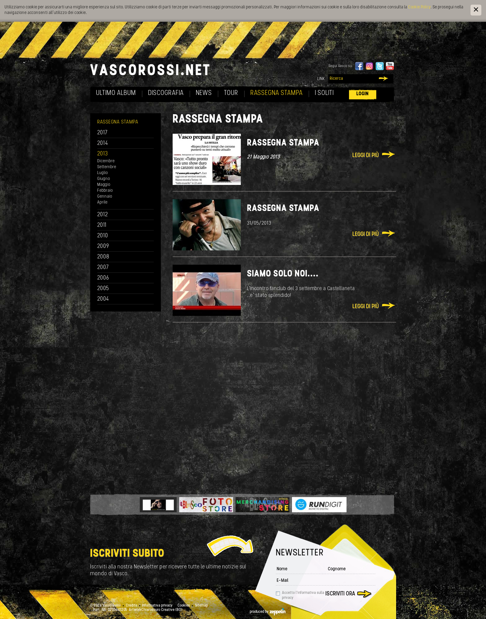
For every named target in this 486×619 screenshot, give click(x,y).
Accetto (303, 595)
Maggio (103, 184)
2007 (103, 268)
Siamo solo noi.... (283, 274)
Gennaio (104, 196)
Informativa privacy (157, 606)
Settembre (106, 167)
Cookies (184, 606)
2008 (103, 257)
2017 (102, 133)
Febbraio (105, 190)
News (204, 93)
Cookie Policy (419, 7)
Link (321, 79)
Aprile (102, 202)
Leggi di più (365, 156)
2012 (102, 215)
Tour (231, 93)
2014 (102, 143)
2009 (103, 246)
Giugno (103, 179)
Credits (131, 606)
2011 (102, 225)
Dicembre (106, 161)
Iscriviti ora (340, 594)
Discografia (166, 93)
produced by (267, 612)
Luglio (102, 173)
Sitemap (201, 606)
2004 (103, 299)
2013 (102, 154)
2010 (102, 236)
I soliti (324, 93)
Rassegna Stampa (276, 93)
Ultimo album (116, 93)
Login (362, 93)
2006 (103, 278)
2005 (103, 289)
